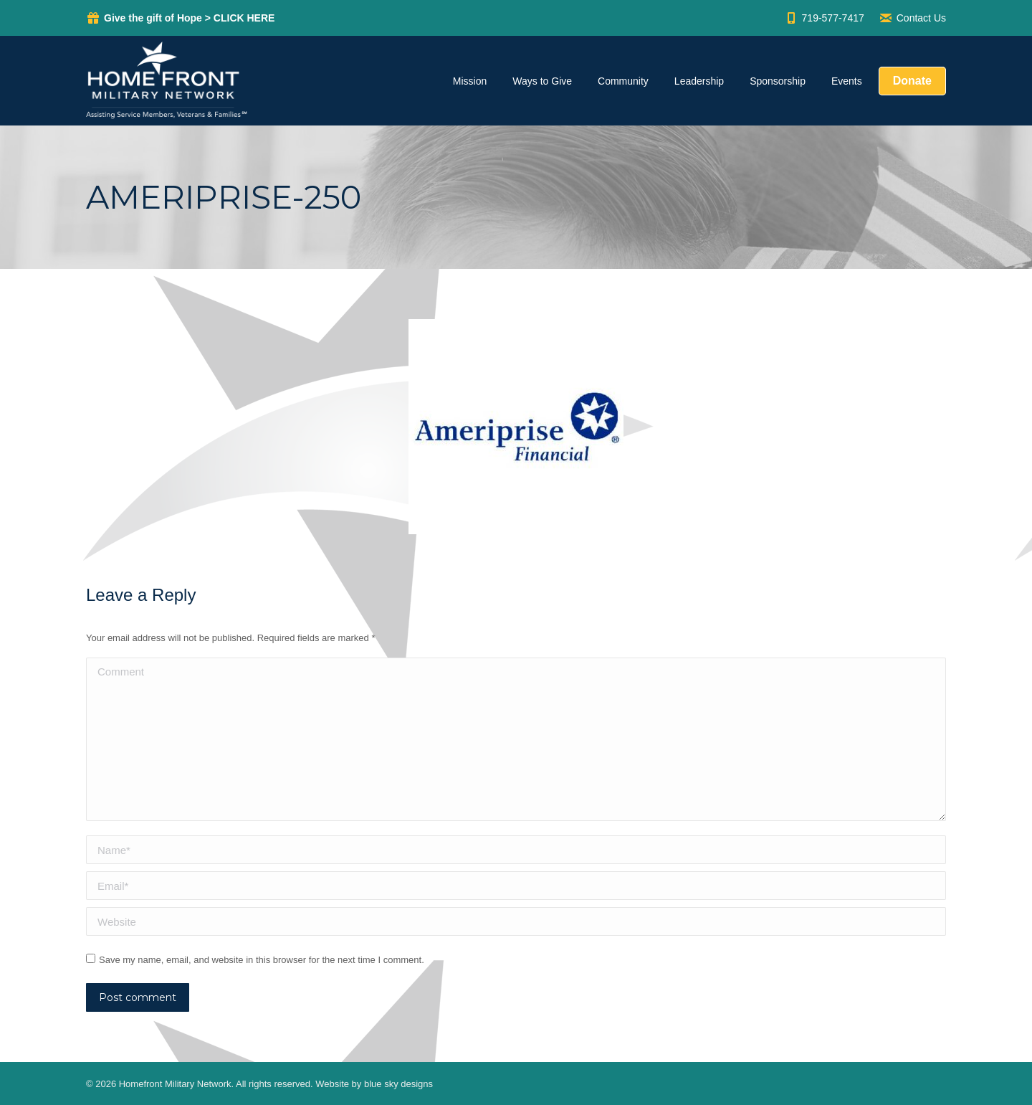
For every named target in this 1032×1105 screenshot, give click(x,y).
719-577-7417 (824, 18)
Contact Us (912, 18)
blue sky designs (398, 1083)
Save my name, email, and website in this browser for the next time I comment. (261, 959)
